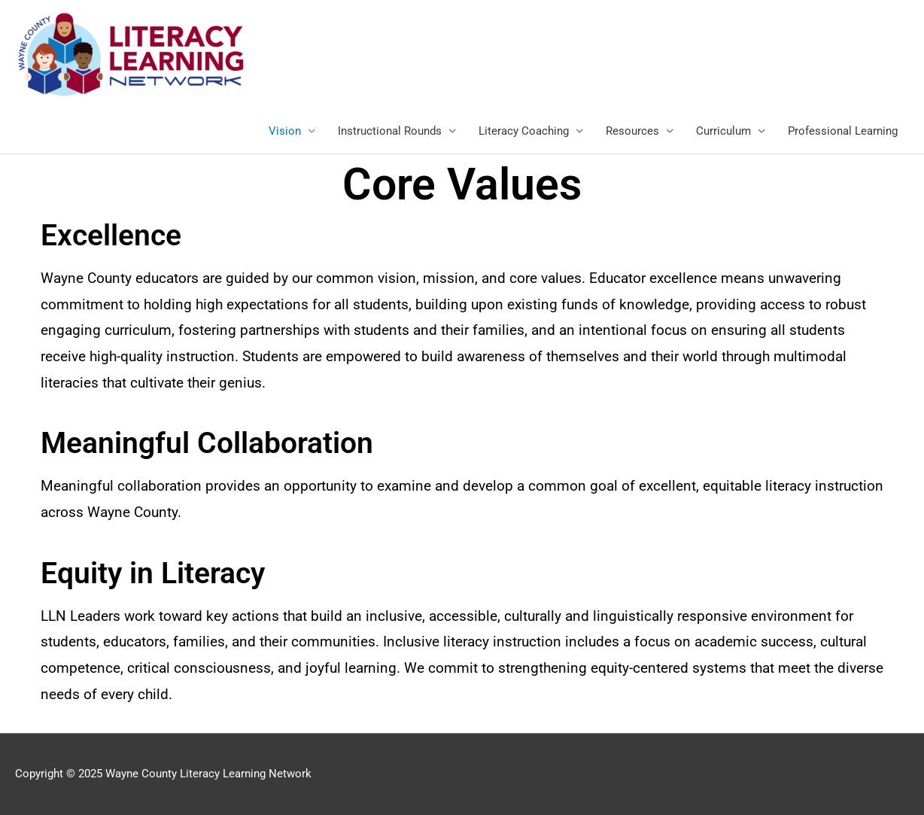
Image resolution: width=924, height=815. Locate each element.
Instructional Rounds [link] (390, 131)
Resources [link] (632, 131)
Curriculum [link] (723, 131)
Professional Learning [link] (843, 131)
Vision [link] (285, 131)
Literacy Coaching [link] (524, 131)
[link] (131, 53)
